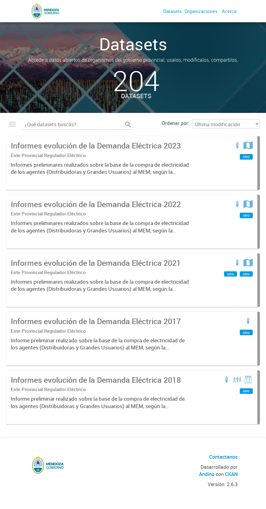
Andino (206, 474)
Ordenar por (175, 123)
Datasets (172, 11)
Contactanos (223, 456)
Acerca (229, 11)
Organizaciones (201, 11)
